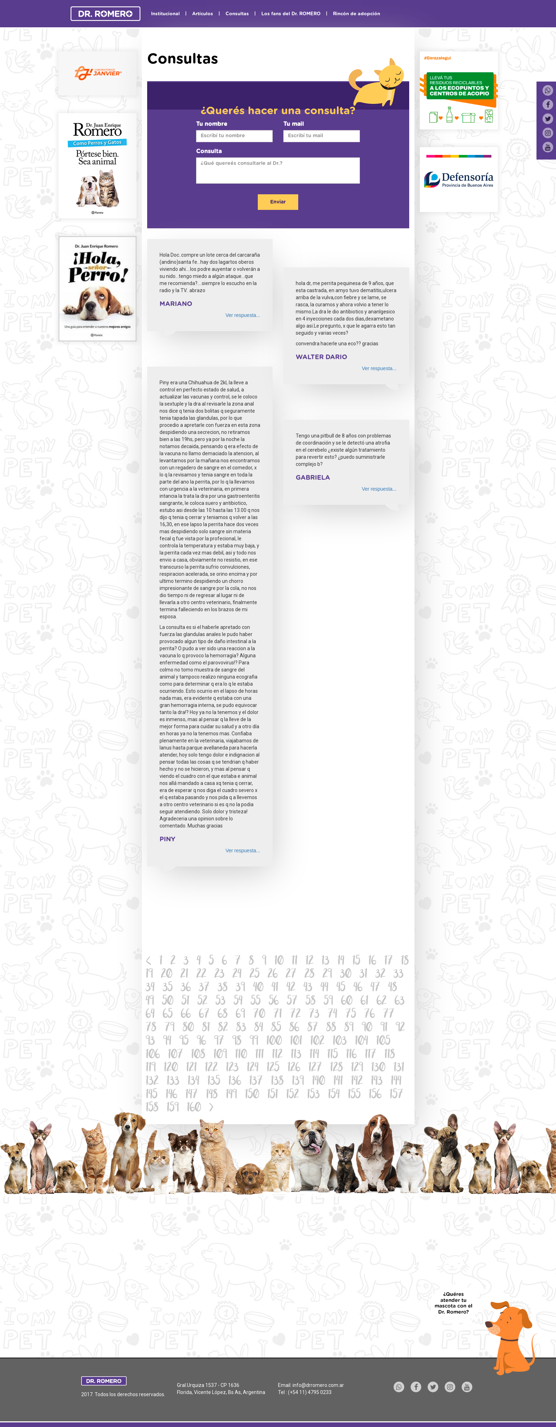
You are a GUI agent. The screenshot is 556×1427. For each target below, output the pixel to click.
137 (256, 1081)
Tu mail (293, 124)
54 (238, 1001)
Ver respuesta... (243, 315)
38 (223, 988)
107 (175, 1055)
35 (168, 988)
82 (223, 1028)
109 (220, 1055)
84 (258, 1028)
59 (328, 1001)
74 (332, 1014)
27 (291, 974)
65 (168, 1014)
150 (252, 1095)
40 (258, 988)
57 (292, 1001)
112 (277, 1055)
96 (201, 1041)
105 (383, 1041)
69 (240, 1014)
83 (241, 1028)
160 (194, 1108)
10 (279, 961)
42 (291, 988)
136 (234, 1081)
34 (150, 988)
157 (396, 1095)
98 (236, 1041)
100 (274, 1041)
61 (364, 1001)
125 (273, 1068)
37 (204, 988)
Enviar (278, 202)
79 (169, 1028)
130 (378, 1068)
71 (277, 1014)
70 (259, 1014)
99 (254, 1041)
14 (341, 961)
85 (276, 1028)
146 (171, 1095)
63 (400, 1001)
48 (392, 988)
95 (184, 1041)
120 (171, 1068)
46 (358, 988)
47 (375, 988)
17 (388, 961)
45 (341, 988)
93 (150, 1041)
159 (173, 1108)
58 (311, 1001)
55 (256, 1001)
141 (338, 1081)
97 (219, 1041)
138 (277, 1081)
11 (295, 961)
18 (405, 961)
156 (375, 1095)
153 (313, 1095)
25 (255, 974)
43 (308, 988)
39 (240, 988)
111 (259, 1055)
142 (357, 1081)
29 (327, 974)
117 (370, 1055)
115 (332, 1055)
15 (356, 961)
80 (188, 1028)
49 (150, 1001)
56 (274, 1001)
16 (372, 961)
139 (298, 1081)
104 (361, 1041)
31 (363, 974)
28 (310, 974)
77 (388, 1014)
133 (173, 1081)
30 (345, 974)
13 (325, 961)
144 (396, 1081)
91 (384, 1028)
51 (185, 1001)
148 (212, 1095)
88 (331, 1028)
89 (349, 1028)
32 (380, 974)
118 (389, 1055)
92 (400, 1028)
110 (241, 1055)
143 (377, 1081)
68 (223, 1014)
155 (354, 1095)
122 (211, 1068)
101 (296, 1041)
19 (149, 974)
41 (275, 988)
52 (202, 1001)
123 (232, 1068)
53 (221, 1001)
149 (231, 1095)
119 (151, 1068)
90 (367, 1028)
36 (186, 988)
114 (314, 1055)
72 (295, 1014)
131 (399, 1068)
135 (213, 1081)
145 (151, 1095)
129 (357, 1068)
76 (369, 1014)
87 (312, 1028)
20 (166, 974)
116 (351, 1055)
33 (399, 974)
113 (296, 1055)
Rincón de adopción (356, 14)
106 (153, 1055)
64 (150, 1014)
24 (237, 974)
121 (191, 1068)
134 (193, 1081)
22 (201, 974)
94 (167, 1041)
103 (340, 1041)
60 (346, 1001)
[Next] (211, 1108)
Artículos (202, 14)
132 (152, 1081)
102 (317, 1041)
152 (292, 1095)
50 (167, 1001)
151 (272, 1095)
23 (219, 974)
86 (294, 1028)
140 (318, 1081)
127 (315, 1068)
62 (382, 1001)
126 (294, 1068)
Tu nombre (211, 124)
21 (184, 974)
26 (273, 974)
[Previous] (149, 962)
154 (334, 1095)
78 (151, 1028)
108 (198, 1055)
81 (206, 1028)
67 (204, 1014)
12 (309, 961)
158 (152, 1108)
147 (191, 1095)
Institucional (165, 14)
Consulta (209, 151)
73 (314, 1014)
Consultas (237, 14)
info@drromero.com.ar (318, 1385)
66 (186, 1014)
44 (324, 988)
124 (252, 1068)
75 (350, 1014)
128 (336, 1068)
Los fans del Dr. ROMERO (291, 14)
